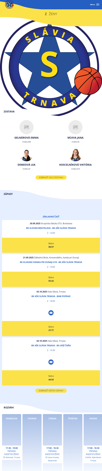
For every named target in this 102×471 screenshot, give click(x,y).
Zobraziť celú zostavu (51, 177)
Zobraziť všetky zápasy (51, 390)
